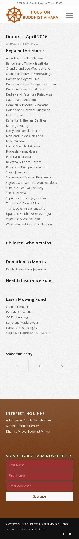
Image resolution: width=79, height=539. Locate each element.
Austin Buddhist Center (22, 426)
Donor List (31, 43)
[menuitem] (67, 14)
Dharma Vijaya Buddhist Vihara (28, 431)
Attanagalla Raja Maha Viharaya (28, 420)
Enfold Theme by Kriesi (31, 528)
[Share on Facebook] (17, 366)
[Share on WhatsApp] (62, 366)
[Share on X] (40, 366)
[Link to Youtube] (70, 534)
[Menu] (67, 14)
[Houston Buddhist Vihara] (33, 14)
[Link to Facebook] (63, 534)
